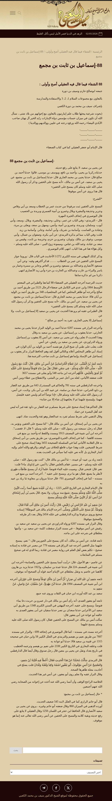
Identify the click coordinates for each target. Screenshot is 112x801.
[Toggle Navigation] (12, 14)
